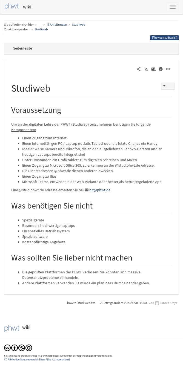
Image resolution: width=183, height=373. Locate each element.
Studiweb (78, 24)
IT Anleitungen (57, 24)
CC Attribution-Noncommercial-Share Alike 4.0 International (37, 359)
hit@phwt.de (99, 189)
